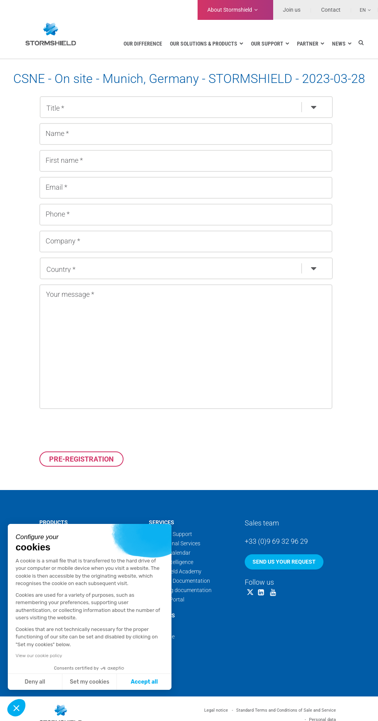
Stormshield (229, 10)
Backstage (162, 636)
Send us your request (284, 562)
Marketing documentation (180, 590)
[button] (16, 707)
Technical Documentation (179, 581)
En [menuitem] (363, 10)
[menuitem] (361, 9)
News (156, 646)
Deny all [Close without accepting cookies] (35, 682)
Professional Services (174, 543)
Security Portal (166, 599)
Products (53, 522)
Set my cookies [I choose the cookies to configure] (89, 682)
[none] (361, 9)
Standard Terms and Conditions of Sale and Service (286, 710)
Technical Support (170, 534)
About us (162, 615)
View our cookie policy (39, 655)
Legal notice (216, 710)
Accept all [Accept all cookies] (144, 682)
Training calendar (170, 553)
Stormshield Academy (175, 571)
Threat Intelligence (171, 562)
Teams (157, 627)
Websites (160, 655)
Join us (291, 10)
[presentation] (98, 430)
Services (161, 522)
